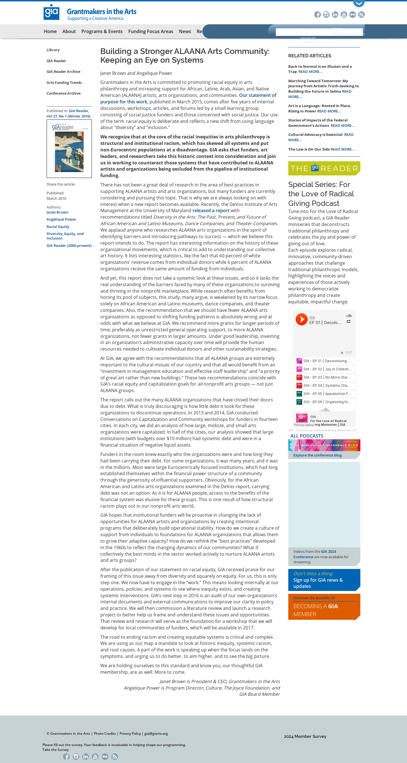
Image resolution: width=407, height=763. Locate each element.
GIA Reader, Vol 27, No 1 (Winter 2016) (68, 113)
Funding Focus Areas (150, 31)
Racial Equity (58, 226)
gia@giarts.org (156, 733)
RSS (361, 14)
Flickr (352, 14)
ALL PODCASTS (307, 436)
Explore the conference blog (317, 455)
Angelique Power (61, 219)
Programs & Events (102, 31)
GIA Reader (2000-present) (69, 245)
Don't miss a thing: (324, 580)
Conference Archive (64, 93)
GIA (290, 430)
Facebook (317, 14)
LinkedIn (335, 14)
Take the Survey (55, 749)
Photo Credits (105, 733)
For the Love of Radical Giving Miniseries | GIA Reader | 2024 (336, 430)
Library (53, 49)
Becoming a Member (315, 610)
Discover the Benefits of (324, 606)
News (185, 31)
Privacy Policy (130, 733)
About (69, 31)
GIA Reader (56, 60)
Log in (337, 28)
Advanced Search (308, 40)
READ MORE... (310, 71)
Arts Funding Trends (64, 82)
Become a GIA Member (348, 34)
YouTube (344, 14)
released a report (211, 210)
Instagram (326, 14)
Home (50, 31)
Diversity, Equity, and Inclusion (65, 236)
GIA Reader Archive (63, 71)
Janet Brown (57, 212)
